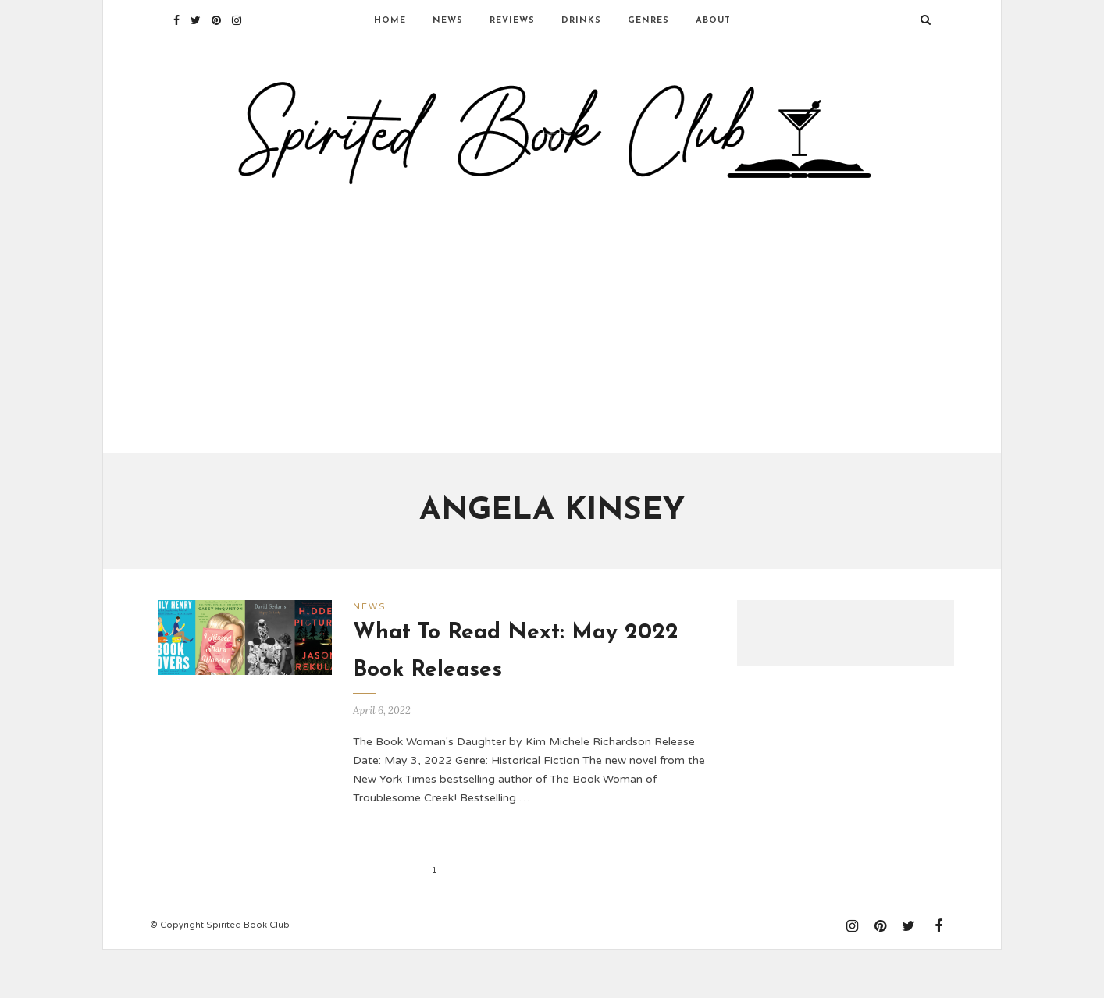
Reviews (512, 20)
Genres (648, 20)
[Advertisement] (552, 345)
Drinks (581, 20)
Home (390, 20)
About (713, 20)
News (448, 20)
